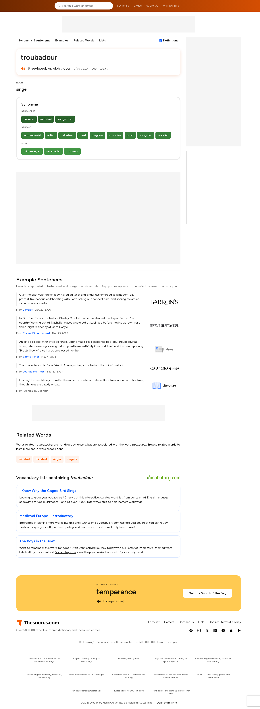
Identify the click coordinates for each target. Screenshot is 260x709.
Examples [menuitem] (61, 40)
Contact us (186, 622)
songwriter (65, 119)
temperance (116, 591)
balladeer (67, 135)
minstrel (46, 119)
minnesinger (32, 151)
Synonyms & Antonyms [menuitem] (34, 40)
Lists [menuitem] (102, 40)
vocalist (163, 135)
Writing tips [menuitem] (171, 6)
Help (201, 622)
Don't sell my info (167, 702)
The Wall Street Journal (36, 333)
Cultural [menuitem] (152, 6)
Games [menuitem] (138, 6)
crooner (29, 119)
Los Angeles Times (34, 371)
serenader (53, 151)
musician (115, 135)
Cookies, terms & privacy (225, 622)
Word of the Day (107, 584)
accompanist (32, 135)
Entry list (154, 622)
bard (83, 135)
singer (57, 459)
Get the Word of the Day (207, 593)
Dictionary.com (226, 6)
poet (130, 135)
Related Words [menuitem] (84, 40)
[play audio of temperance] (98, 601)
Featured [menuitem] (123, 6)
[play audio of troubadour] (23, 68)
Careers (169, 622)
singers (72, 459)
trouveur (72, 151)
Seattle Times (31, 356)
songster (145, 135)
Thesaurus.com (34, 5)
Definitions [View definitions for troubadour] (170, 40)
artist (51, 135)
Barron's (28, 309)
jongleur (97, 135)
